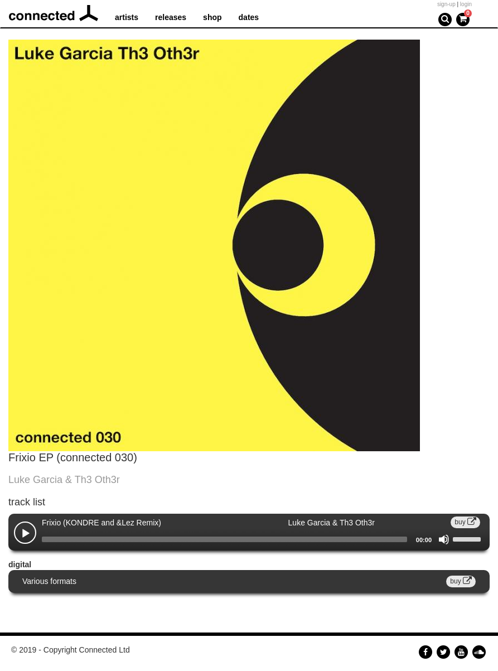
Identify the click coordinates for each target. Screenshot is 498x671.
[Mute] (443, 539)
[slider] (224, 539)
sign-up (446, 4)
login (466, 4)
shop (212, 17)
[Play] (25, 533)
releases (170, 17)
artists (126, 17)
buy (465, 522)
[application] (249, 539)
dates (249, 17)
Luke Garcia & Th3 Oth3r (64, 479)
